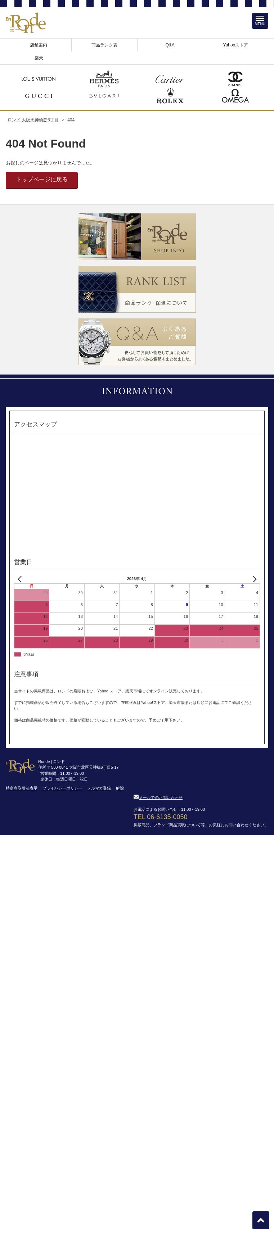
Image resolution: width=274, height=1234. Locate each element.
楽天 (39, 57)
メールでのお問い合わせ (158, 797)
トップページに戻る (42, 179)
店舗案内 (38, 45)
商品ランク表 (104, 45)
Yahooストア (235, 45)
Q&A (169, 45)
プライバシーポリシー (62, 788)
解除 (120, 788)
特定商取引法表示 (21, 788)
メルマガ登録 (99, 788)
